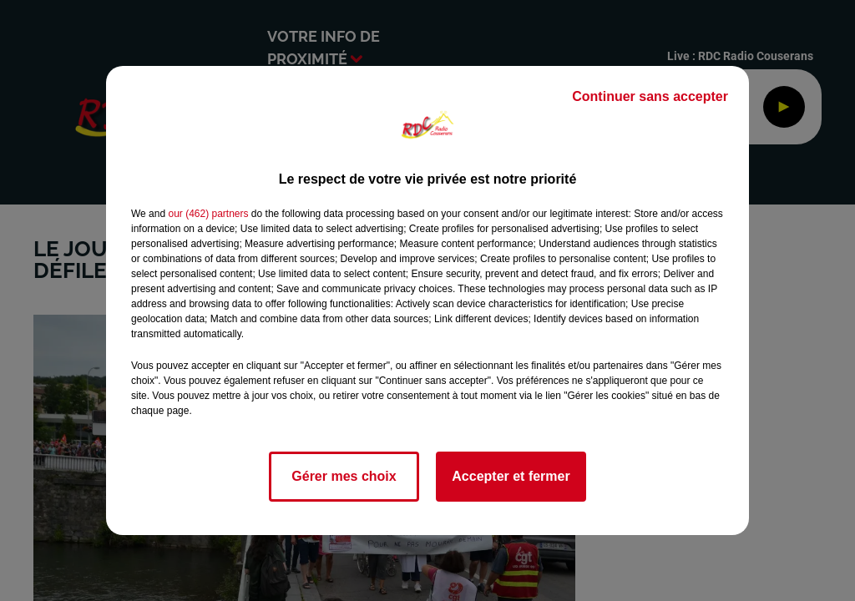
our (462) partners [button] (208, 214)
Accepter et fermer (510, 476)
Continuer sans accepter (650, 96)
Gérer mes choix (343, 476)
